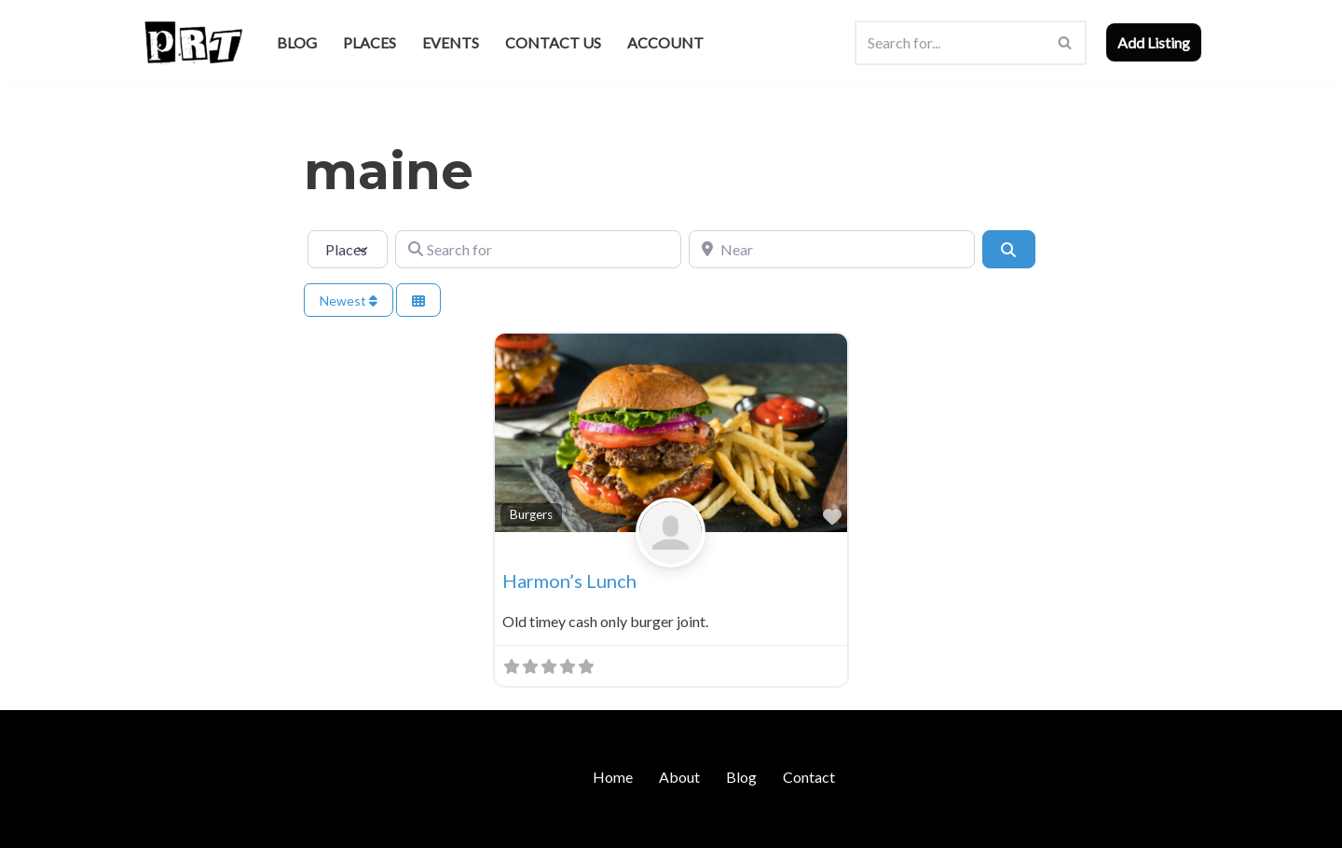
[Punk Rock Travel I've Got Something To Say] (192, 42)
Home (613, 777)
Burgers (531, 514)
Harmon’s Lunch (569, 580)
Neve (157, 824)
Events (450, 42)
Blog (297, 42)
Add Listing (1153, 42)
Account (665, 42)
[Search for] (538, 248)
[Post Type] (348, 248)
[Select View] (418, 300)
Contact (809, 777)
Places (369, 42)
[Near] (832, 248)
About (679, 777)
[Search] (950, 43)
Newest (348, 300)
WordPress (301, 824)
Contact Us (553, 42)
